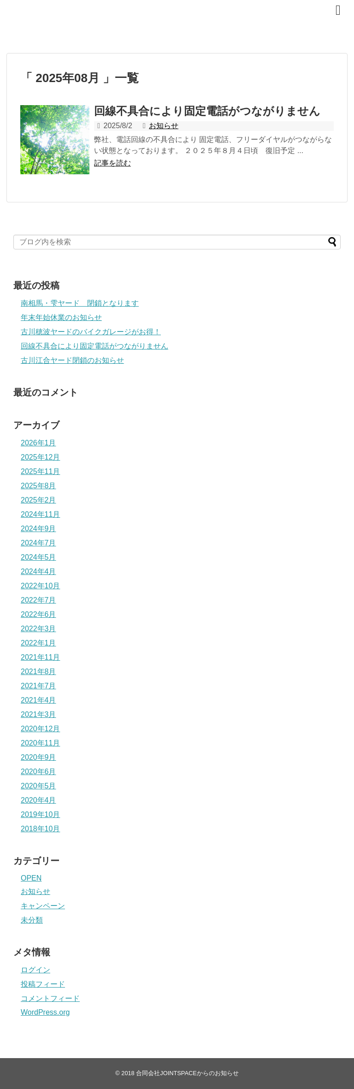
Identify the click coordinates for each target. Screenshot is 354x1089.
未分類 (32, 920)
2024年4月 (38, 571)
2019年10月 (40, 814)
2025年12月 (40, 457)
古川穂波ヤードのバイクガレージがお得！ (91, 332)
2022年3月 (38, 629)
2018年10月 (40, 829)
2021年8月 (38, 671)
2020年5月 (38, 786)
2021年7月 (38, 686)
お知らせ (163, 126)
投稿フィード (43, 984)
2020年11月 (40, 743)
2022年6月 (38, 614)
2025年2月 (38, 500)
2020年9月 (38, 757)
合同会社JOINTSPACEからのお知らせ (140, 14)
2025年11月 (40, 471)
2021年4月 (38, 700)
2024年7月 (38, 543)
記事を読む (112, 163)
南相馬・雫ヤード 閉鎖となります (80, 303)
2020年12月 (40, 729)
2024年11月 (40, 514)
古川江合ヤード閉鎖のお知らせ (72, 360)
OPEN (31, 878)
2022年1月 (38, 643)
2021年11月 (40, 657)
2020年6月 (38, 771)
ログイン (35, 970)
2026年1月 (38, 443)
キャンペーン (43, 906)
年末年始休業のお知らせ (61, 317)
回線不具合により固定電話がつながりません (207, 111)
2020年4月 (38, 800)
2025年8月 (38, 486)
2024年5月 (38, 557)
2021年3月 (38, 714)
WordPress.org (45, 1012)
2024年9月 (38, 529)
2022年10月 (40, 586)
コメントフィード (50, 998)
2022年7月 (38, 600)
